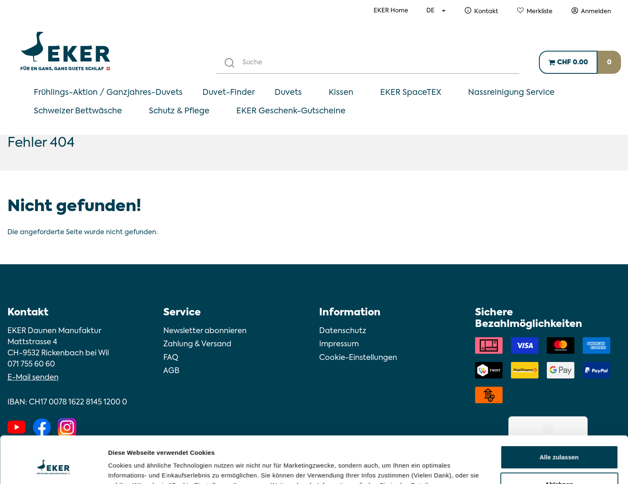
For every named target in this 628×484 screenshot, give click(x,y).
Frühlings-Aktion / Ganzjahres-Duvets (108, 92)
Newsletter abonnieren (205, 331)
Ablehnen (559, 443)
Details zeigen (129, 467)
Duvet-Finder (228, 92)
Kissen (341, 92)
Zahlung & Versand (197, 344)
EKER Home (391, 11)
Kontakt (486, 11)
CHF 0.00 (572, 62)
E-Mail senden (33, 377)
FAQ (170, 358)
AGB (171, 371)
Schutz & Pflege (179, 111)
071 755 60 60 (31, 364)
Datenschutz (342, 331)
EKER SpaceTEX (410, 92)
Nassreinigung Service (511, 92)
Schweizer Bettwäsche (78, 111)
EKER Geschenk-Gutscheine (291, 111)
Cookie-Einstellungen (358, 358)
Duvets (288, 92)
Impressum (339, 344)
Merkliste (540, 11)
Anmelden (596, 11)
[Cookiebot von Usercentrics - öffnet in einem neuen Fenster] (53, 468)
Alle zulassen (559, 417)
